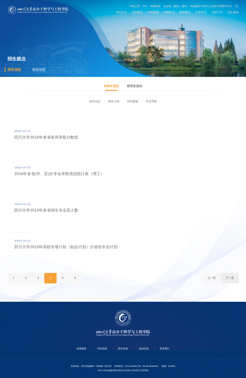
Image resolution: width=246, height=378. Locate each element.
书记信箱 (102, 348)
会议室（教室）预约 (175, 6)
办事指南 (155, 6)
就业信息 (39, 69)
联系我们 (165, 348)
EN (145, 6)
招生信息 (14, 69)
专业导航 (151, 101)
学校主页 (135, 6)
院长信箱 (123, 348)
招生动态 (94, 101)
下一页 (230, 277)
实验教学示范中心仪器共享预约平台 (211, 6)
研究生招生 (134, 86)
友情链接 (81, 348)
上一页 (211, 277)
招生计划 (113, 101)
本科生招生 (111, 86)
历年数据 (132, 101)
